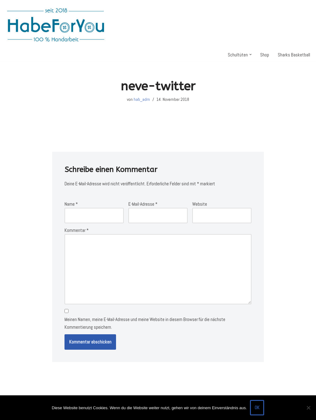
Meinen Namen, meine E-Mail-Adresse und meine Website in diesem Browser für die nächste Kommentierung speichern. (144, 323)
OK (257, 407)
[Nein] (308, 408)
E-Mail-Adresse (142, 204)
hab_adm (142, 99)
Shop (264, 55)
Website (199, 204)
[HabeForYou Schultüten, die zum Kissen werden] (55, 24)
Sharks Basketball (294, 55)
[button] (250, 54)
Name (71, 204)
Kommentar (76, 230)
